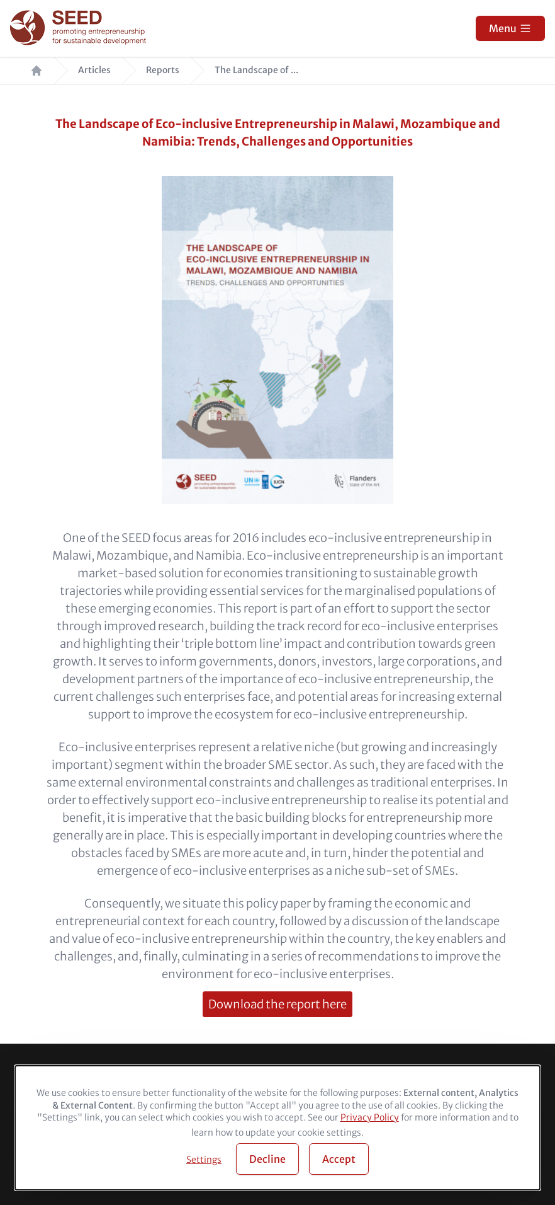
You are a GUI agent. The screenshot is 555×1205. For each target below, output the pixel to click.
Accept (339, 1159)
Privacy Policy (369, 1117)
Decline (267, 1159)
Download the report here (277, 1004)
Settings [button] (203, 1159)
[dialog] (277, 1128)
